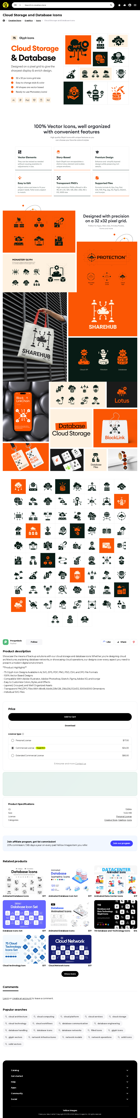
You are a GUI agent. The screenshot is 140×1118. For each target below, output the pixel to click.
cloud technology (15, 1023)
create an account (21, 998)
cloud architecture (16, 1016)
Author (13, 643)
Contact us (80, 763)
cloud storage (117, 1016)
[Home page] (4, 21)
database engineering (107, 1023)
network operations (100, 1037)
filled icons (94, 1030)
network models (72, 1037)
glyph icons (115, 1030)
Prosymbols (16, 640)
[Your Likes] (124, 5)
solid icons (125, 1037)
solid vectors (13, 1044)
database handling (16, 1030)
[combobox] (68, 5)
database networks (69, 1030)
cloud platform (69, 1016)
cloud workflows (42, 1023)
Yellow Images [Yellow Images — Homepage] (70, 1110)
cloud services (94, 1016)
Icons (129, 820)
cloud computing (43, 1016)
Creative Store (110, 820)
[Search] (111, 5)
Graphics (122, 820)
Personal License (124, 816)
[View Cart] (119, 5)
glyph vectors (13, 1037)
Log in (6, 998)
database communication (73, 1023)
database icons (42, 1030)
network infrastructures (42, 1037)
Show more (70, 974)
